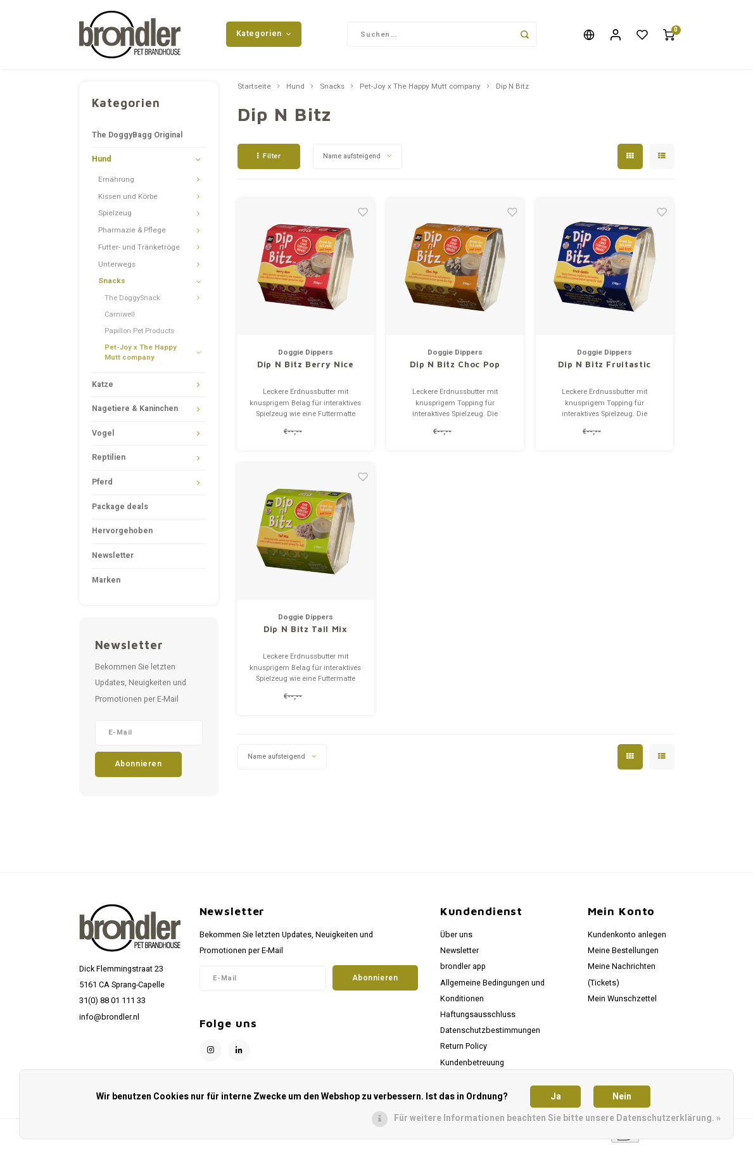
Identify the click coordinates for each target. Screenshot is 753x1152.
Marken (106, 584)
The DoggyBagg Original (137, 138)
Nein (621, 1096)
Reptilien (108, 461)
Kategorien (264, 36)
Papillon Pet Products (139, 334)
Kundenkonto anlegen (627, 938)
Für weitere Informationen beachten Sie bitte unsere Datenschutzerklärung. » (557, 1118)
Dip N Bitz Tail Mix (305, 633)
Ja (555, 1096)
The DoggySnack (132, 302)
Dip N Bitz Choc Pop (455, 369)
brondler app (463, 971)
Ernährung (116, 183)
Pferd (102, 486)
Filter (269, 160)
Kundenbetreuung (472, 1066)
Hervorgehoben (122, 535)
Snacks (111, 285)
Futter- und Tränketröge (139, 251)
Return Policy (463, 1050)
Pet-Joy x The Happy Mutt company (140, 356)
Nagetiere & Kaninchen (135, 413)
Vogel (103, 437)
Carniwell (119, 318)
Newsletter (113, 559)
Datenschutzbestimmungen (490, 1035)
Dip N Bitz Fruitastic (604, 369)
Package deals (120, 510)
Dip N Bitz (512, 90)
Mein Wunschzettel (622, 1002)
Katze (102, 388)
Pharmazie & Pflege (132, 234)
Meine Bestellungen (623, 955)
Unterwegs (117, 268)
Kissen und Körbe (128, 200)
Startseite (254, 90)
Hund (101, 163)
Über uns (456, 938)
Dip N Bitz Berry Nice (305, 369)
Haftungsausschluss (478, 1018)
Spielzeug (115, 217)
